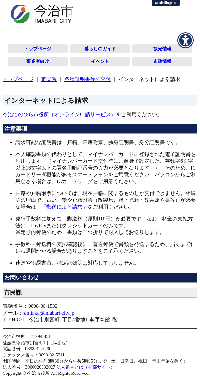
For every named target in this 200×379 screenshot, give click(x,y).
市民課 (49, 79)
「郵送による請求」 (64, 206)
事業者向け (37, 61)
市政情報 (162, 61)
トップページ (37, 48)
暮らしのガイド (100, 48)
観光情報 (162, 48)
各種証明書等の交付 (87, 79)
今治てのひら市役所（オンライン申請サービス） (59, 114)
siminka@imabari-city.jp (48, 313)
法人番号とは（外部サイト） (85, 367)
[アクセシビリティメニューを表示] (185, 40)
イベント (100, 61)
